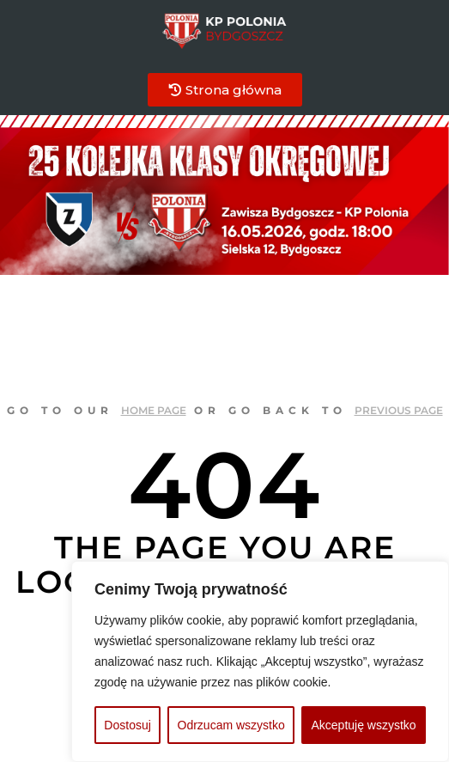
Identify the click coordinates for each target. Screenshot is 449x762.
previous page (399, 410)
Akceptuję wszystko (363, 725)
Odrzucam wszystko (231, 725)
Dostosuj (127, 725)
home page (153, 410)
